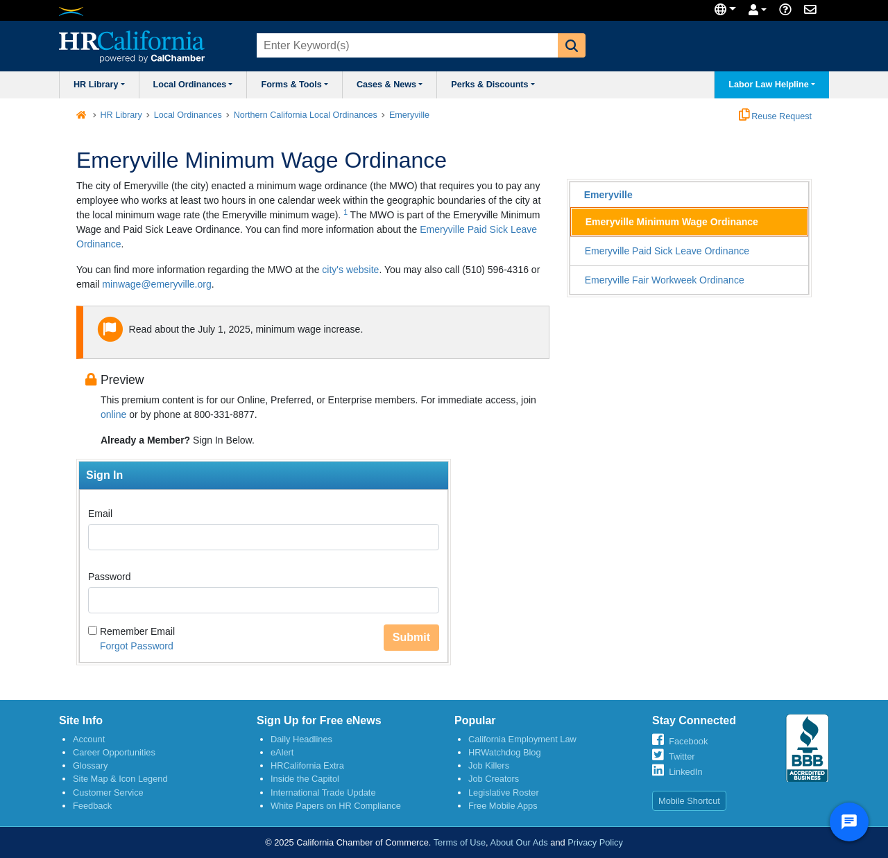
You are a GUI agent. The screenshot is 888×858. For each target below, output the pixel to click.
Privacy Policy (595, 842)
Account (89, 739)
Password (109, 576)
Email (100, 513)
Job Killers (488, 765)
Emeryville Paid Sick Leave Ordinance (667, 250)
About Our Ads (518, 842)
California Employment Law (522, 739)
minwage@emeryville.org (156, 284)
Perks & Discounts (493, 84)
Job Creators (493, 778)
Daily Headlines (301, 739)
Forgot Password (136, 645)
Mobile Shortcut (689, 801)
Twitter (682, 756)
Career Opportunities (114, 752)
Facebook (688, 741)
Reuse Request (775, 116)
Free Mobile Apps (503, 805)
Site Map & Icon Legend (120, 778)
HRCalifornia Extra (307, 765)
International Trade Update (323, 792)
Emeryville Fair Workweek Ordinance (664, 280)
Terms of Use (460, 842)
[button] (572, 45)
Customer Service (108, 792)
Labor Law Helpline (771, 84)
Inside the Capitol (305, 778)
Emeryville (409, 115)
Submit (411, 637)
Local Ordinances (193, 84)
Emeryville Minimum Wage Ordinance (672, 221)
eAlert (282, 752)
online (113, 414)
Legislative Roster (503, 792)
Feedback (92, 805)
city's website (349, 269)
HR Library (99, 84)
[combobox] (406, 45)
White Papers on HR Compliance (336, 805)
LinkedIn (685, 772)
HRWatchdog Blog (504, 752)
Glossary (90, 765)
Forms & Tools (294, 84)
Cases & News (389, 84)
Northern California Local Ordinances (305, 115)
